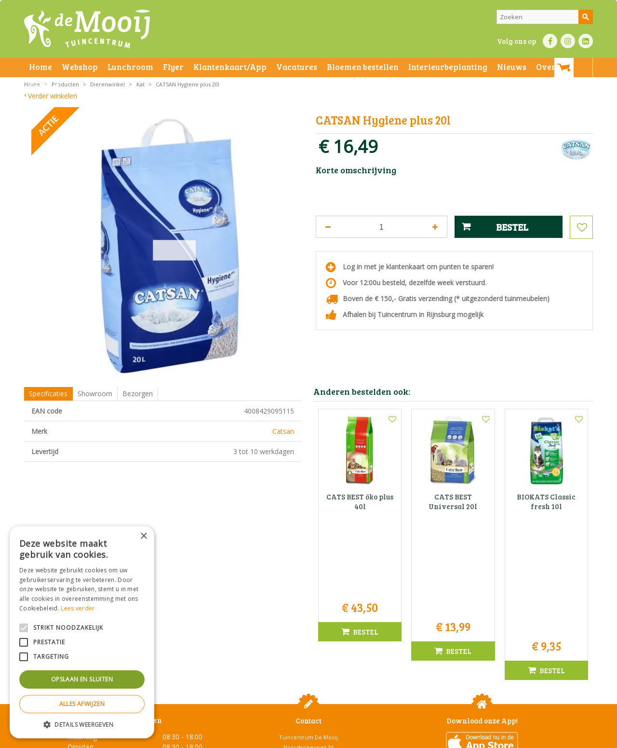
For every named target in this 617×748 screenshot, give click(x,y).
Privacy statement (185, 738)
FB (550, 41)
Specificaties (48, 393)
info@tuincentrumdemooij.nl (311, 652)
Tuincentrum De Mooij (308, 612)
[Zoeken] (544, 17)
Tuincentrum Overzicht (499, 738)
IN (568, 41)
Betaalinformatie (286, 738)
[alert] (82, 632)
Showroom (95, 393)
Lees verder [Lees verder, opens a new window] (77, 608)
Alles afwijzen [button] (82, 704)
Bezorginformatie (237, 738)
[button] (82, 724)
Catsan (283, 431)
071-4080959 (311, 642)
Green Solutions (442, 738)
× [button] (143, 536)
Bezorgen (137, 393)
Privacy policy (331, 738)
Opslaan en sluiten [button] (82, 679)
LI (585, 41)
